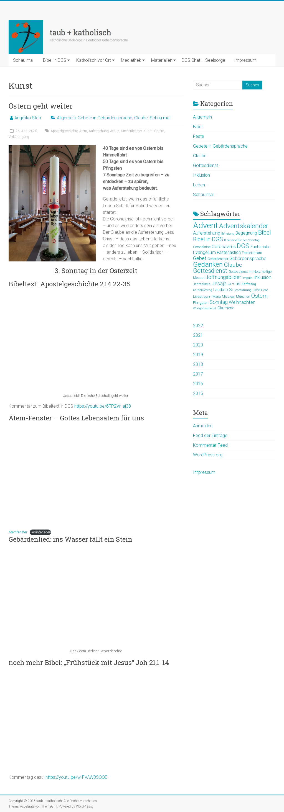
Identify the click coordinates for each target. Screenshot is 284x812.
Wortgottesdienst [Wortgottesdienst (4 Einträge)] (204, 308)
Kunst (148, 131)
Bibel (197, 126)
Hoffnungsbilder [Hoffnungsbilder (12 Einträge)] (222, 277)
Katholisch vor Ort (93, 60)
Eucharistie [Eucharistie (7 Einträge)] (260, 246)
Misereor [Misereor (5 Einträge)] (228, 297)
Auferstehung (99, 131)
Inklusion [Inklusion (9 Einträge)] (262, 277)
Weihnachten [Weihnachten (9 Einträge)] (242, 302)
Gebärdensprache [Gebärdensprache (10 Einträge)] (248, 258)
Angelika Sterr (27, 117)
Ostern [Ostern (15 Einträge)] (259, 295)
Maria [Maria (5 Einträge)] (216, 297)
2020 (198, 345)
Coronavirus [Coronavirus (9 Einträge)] (224, 246)
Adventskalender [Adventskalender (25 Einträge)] (243, 226)
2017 (198, 374)
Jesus (114, 131)
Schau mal (23, 60)
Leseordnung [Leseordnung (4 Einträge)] (243, 290)
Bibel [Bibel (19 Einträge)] (264, 232)
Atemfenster (18, 532)
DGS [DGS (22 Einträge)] (243, 246)
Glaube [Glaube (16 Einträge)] (233, 264)
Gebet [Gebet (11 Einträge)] (199, 258)
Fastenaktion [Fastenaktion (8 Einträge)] (229, 252)
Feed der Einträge (210, 435)
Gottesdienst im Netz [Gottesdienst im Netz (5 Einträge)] (245, 272)
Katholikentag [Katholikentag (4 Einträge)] (202, 290)
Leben (199, 184)
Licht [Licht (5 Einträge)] (256, 290)
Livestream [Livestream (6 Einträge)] (202, 296)
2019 (198, 354)
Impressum (245, 60)
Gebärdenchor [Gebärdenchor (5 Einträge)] (217, 259)
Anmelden (202, 425)
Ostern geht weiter (41, 106)
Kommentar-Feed (210, 445)
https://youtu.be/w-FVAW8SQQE (76, 777)
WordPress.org (207, 455)
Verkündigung (19, 137)
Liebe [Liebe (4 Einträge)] (264, 290)
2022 (198, 325)
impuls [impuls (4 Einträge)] (247, 278)
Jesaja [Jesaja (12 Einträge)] (219, 284)
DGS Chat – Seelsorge (203, 60)
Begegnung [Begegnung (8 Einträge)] (246, 233)
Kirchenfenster (131, 131)
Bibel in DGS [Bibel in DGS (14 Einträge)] (208, 239)
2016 (198, 383)
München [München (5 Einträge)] (243, 297)
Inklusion (201, 175)
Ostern (159, 131)
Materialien (161, 60)
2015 (198, 393)
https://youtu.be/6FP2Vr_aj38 (102, 406)
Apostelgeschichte (64, 131)
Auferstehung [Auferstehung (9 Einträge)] (206, 233)
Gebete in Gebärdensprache (105, 117)
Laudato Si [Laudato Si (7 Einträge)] (223, 289)
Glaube (141, 117)
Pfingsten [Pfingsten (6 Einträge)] (201, 302)
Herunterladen (40, 532)
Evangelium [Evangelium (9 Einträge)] (204, 252)
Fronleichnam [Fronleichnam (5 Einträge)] (252, 253)
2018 (198, 364)
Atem (83, 131)
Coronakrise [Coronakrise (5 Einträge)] (202, 247)
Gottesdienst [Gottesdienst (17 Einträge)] (210, 270)
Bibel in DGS (54, 60)
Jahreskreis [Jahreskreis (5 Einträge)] (202, 284)
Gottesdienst (205, 165)
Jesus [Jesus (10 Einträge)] (234, 283)
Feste (198, 136)
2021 (198, 335)
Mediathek (131, 60)
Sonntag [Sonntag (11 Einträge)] (219, 302)
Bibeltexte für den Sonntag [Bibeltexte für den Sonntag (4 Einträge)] (242, 240)
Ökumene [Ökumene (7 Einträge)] (225, 307)
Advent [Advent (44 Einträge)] (205, 225)
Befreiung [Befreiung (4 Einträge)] (227, 233)
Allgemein (66, 117)
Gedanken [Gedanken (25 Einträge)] (208, 264)
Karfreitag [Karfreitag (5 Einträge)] (249, 284)
